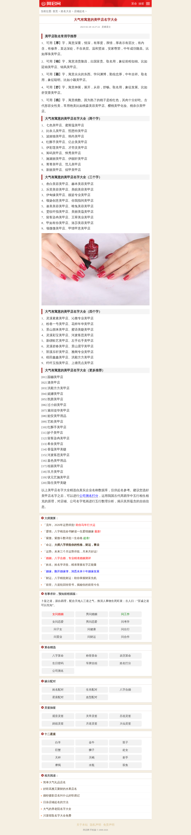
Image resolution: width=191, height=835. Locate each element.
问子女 (58, 629)
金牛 (91, 742)
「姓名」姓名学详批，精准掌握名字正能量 (70, 564)
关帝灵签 (91, 715)
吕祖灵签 (125, 715)
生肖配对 (91, 689)
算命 (134, 3)
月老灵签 (91, 723)
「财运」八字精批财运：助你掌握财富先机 (70, 578)
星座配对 (58, 697)
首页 (55, 11)
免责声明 (108, 824)
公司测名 (58, 670)
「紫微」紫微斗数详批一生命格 (66, 538)
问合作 (125, 636)
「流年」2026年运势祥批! (69, 524)
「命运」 (71, 544)
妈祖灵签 (58, 723)
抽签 (141, 3)
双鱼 (125, 765)
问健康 (91, 629)
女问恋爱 (58, 621)
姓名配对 (58, 689)
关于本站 (82, 824)
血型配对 (91, 697)
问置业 (58, 636)
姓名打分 (125, 663)
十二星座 (50, 734)
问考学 (125, 621)
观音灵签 (58, 715)
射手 (125, 757)
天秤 (58, 757)
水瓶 (91, 765)
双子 (125, 742)
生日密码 (58, 663)
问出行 (125, 629)
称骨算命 (91, 655)
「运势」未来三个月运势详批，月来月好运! (70, 551)
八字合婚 (125, 689)
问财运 (91, 636)
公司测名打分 (88, 496)
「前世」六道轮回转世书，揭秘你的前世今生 (71, 584)
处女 (125, 749)
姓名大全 (66, 11)
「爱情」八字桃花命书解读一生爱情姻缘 (72, 531)
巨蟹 (58, 749)
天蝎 (91, 757)
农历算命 (125, 655)
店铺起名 (79, 11)
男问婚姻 (91, 614)
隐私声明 (95, 824)
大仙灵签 (125, 723)
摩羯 (58, 765)
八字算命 (58, 655)
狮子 (91, 749)
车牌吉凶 (91, 663)
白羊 (58, 742)
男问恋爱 (91, 621)
